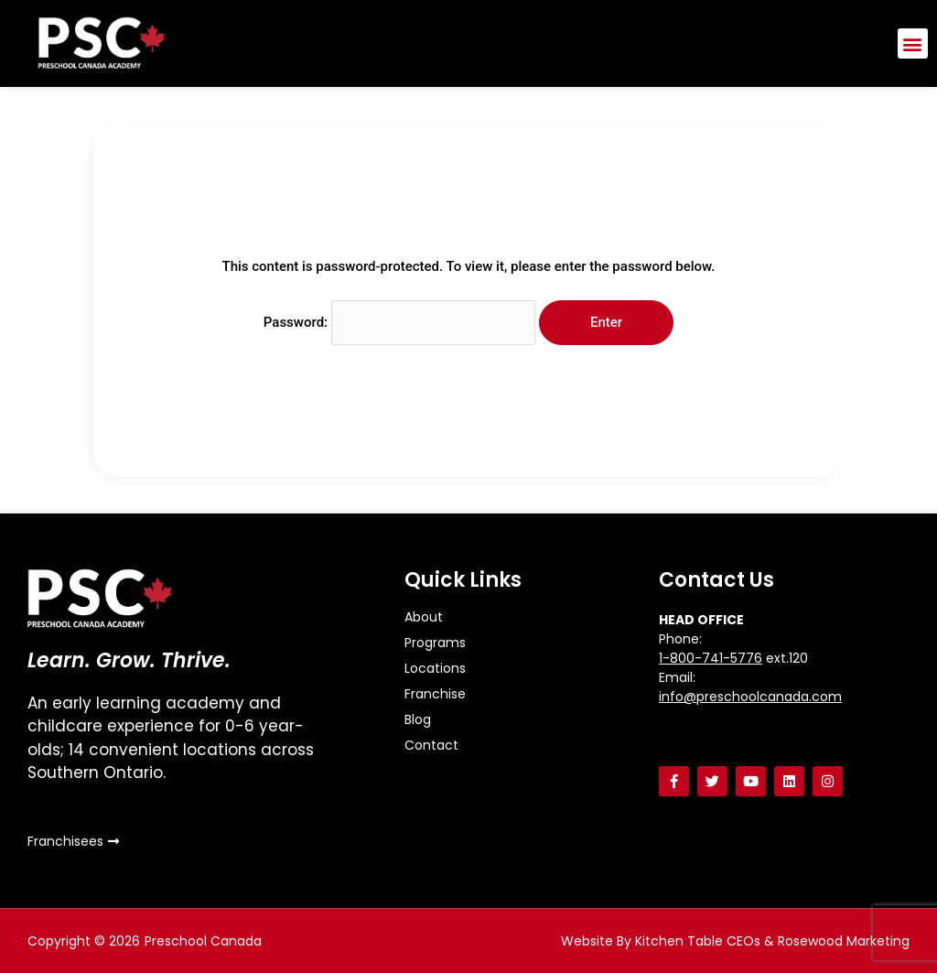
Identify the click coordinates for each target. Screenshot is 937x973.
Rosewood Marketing (844, 941)
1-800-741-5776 (710, 658)
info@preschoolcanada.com (750, 696)
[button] (913, 43)
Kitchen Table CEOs (697, 941)
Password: (399, 322)
